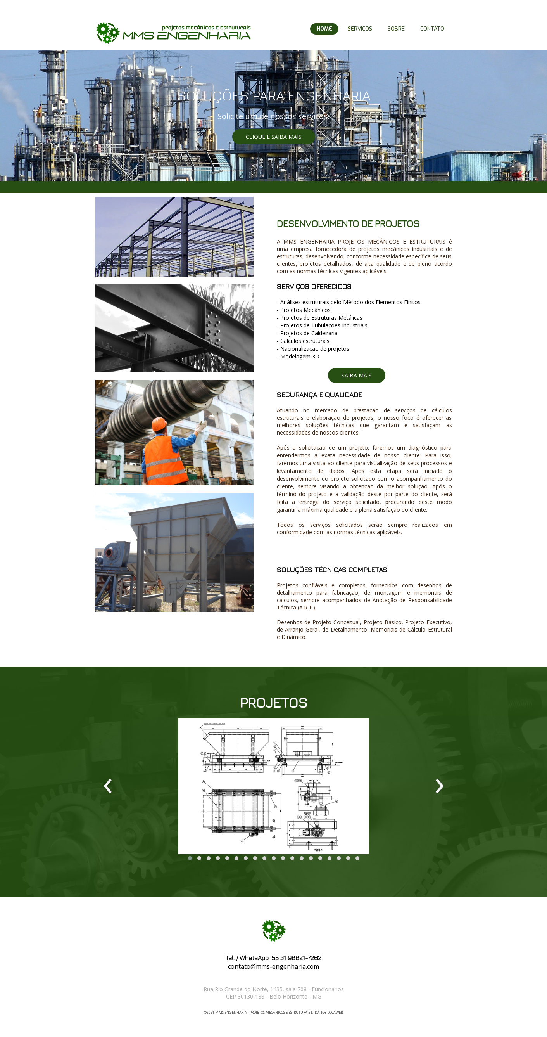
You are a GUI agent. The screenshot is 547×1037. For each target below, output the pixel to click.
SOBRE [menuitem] (396, 29)
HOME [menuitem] (324, 29)
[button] (273, 136)
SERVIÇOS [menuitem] (360, 29)
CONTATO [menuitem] (432, 29)
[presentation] (108, 786)
